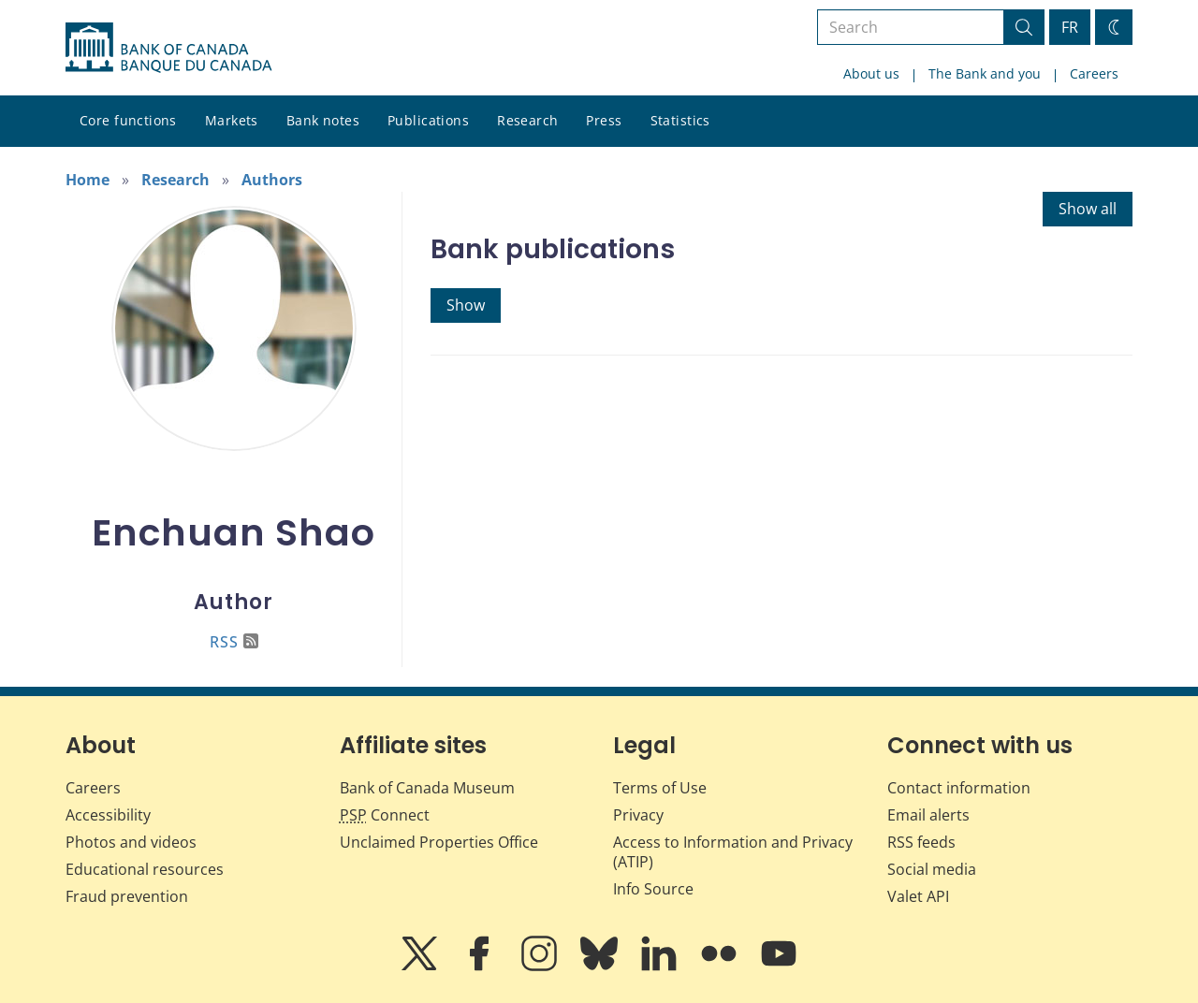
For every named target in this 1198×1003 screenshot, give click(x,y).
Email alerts (928, 815)
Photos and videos (131, 842)
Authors (271, 179)
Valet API (918, 896)
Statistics (680, 120)
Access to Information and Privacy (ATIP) (733, 852)
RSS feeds (921, 842)
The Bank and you (984, 73)
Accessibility (108, 815)
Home (88, 179)
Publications (428, 120)
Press (603, 120)
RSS (234, 642)
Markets (231, 120)
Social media (931, 869)
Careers (1094, 73)
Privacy (638, 815)
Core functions (128, 120)
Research (527, 120)
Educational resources (145, 869)
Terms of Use (660, 788)
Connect (385, 815)
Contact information (958, 788)
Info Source (653, 889)
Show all (1088, 208)
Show (465, 305)
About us (871, 73)
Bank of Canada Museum (427, 788)
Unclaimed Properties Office (439, 842)
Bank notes (322, 120)
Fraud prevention (127, 896)
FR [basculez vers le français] (1069, 27)
